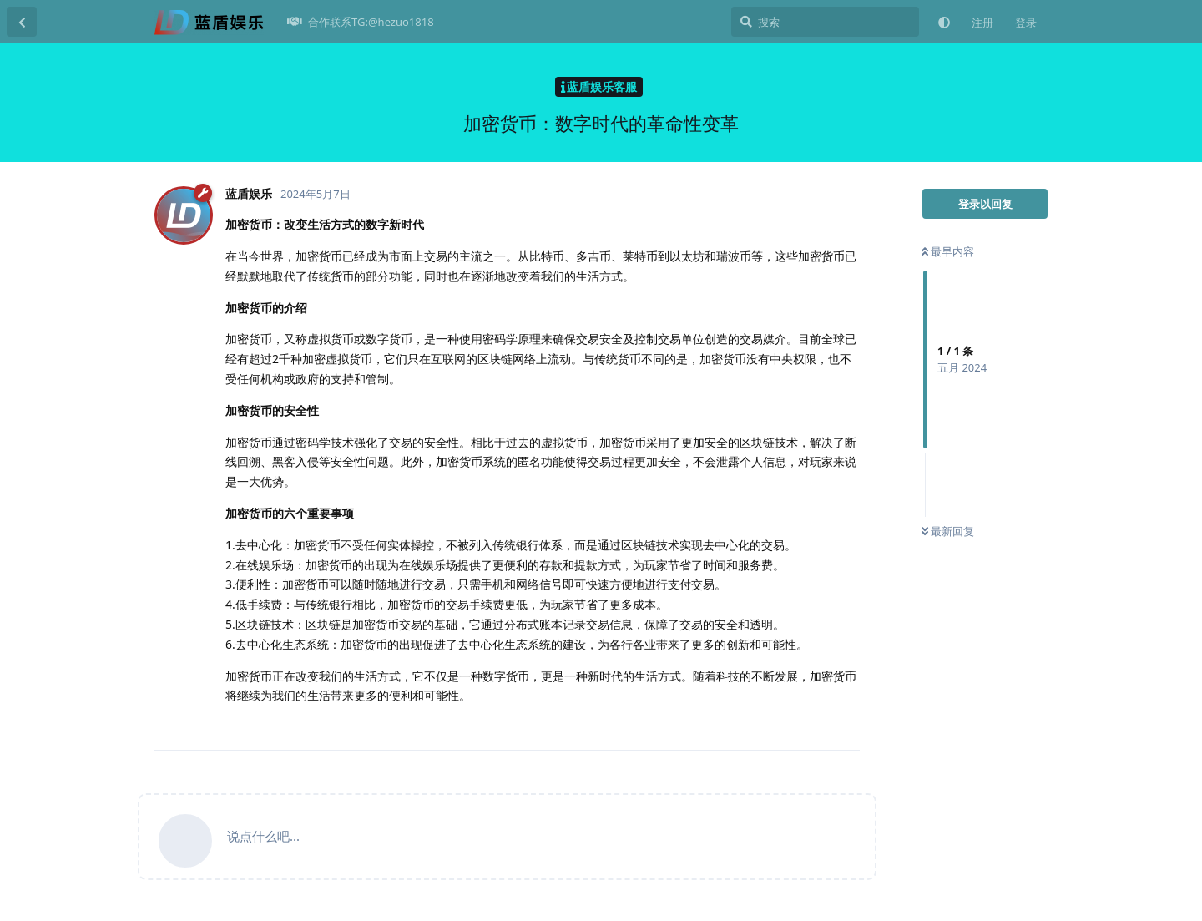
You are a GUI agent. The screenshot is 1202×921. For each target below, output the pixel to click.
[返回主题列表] (22, 22)
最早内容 (948, 251)
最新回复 (948, 531)
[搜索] (825, 22)
